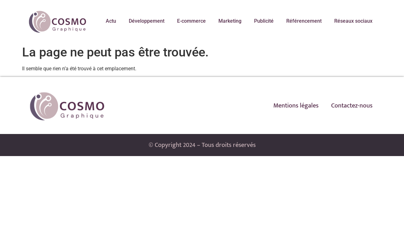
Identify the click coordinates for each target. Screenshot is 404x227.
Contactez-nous (351, 105)
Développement (146, 21)
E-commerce (191, 21)
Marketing (229, 21)
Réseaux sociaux (353, 21)
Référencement (304, 21)
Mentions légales (295, 105)
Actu (111, 21)
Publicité (264, 21)
